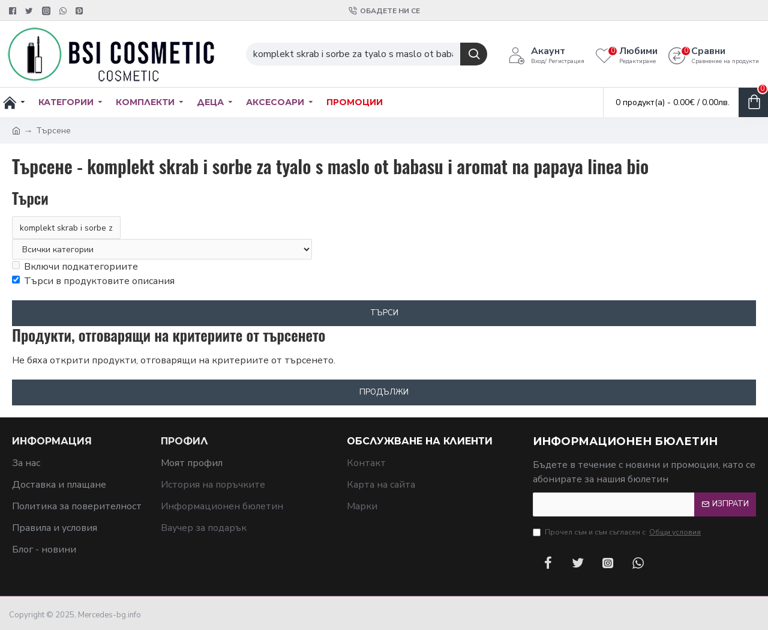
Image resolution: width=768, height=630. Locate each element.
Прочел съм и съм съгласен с (618, 532)
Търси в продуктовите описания (93, 281)
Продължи (384, 392)
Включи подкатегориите (75, 266)
